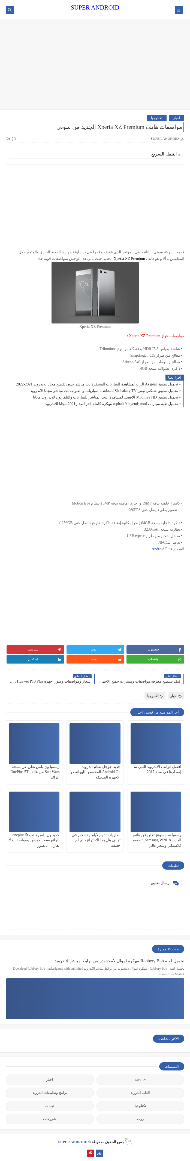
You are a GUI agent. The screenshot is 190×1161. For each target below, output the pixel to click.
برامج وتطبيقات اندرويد (49, 1093)
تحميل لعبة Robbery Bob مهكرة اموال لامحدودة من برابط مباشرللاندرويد (119, 960)
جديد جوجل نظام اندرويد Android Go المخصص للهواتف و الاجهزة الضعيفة (95, 772)
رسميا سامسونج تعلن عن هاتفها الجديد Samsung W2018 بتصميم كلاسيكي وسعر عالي (156, 840)
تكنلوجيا (156, 118)
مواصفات (176, 336)
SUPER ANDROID (95, 7)
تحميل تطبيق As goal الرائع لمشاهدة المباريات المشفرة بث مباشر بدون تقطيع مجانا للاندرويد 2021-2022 (97, 384)
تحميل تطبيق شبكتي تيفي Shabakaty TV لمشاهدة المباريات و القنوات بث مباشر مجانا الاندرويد (104, 391)
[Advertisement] (95, 67)
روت (140, 1119)
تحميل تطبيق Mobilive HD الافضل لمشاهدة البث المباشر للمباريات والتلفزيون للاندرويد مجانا (105, 397)
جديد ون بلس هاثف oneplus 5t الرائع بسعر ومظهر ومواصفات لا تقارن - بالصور (34, 840)
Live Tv (140, 1080)
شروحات (49, 1119)
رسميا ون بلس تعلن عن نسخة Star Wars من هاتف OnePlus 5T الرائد (34, 772)
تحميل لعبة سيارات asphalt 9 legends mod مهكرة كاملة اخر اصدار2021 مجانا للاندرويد (111, 404)
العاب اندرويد (140, 1093)
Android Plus (162, 549)
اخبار (176, 118)
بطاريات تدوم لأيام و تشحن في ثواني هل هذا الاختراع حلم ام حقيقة (96, 840)
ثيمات (49, 1106)
